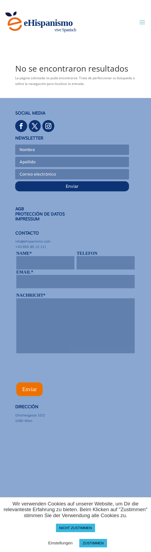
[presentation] (57, 369)
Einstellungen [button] (60, 543)
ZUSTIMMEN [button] (93, 543)
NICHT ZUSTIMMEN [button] (75, 528)
